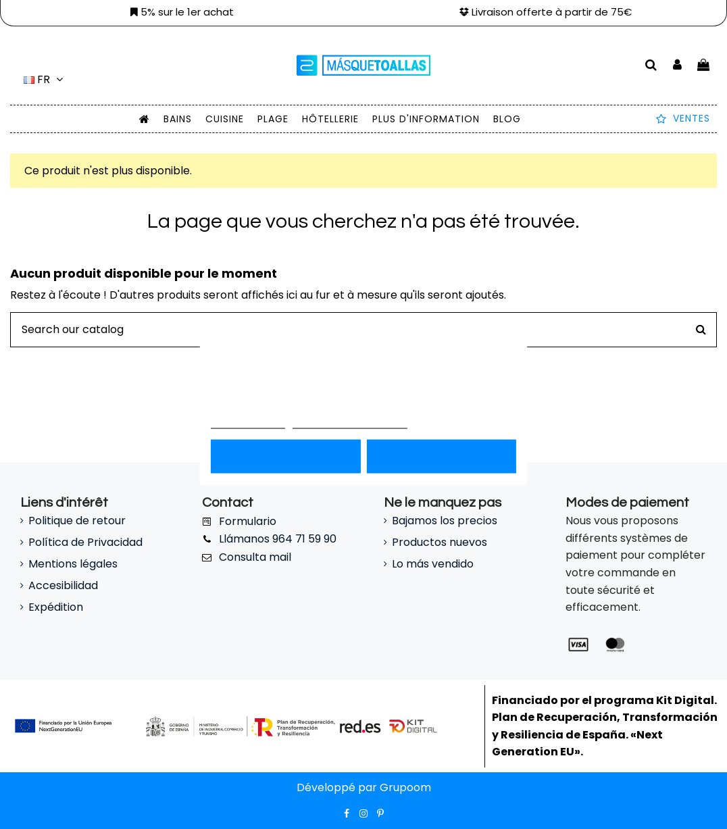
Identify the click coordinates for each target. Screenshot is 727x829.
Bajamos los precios (444, 520)
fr (45, 79)
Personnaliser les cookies (350, 422)
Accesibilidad (63, 585)
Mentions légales (73, 564)
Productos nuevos (439, 542)
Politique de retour (77, 520)
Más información (248, 422)
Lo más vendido (433, 564)
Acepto (441, 456)
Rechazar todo (285, 456)
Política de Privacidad (85, 542)
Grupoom (404, 787)
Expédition (55, 607)
